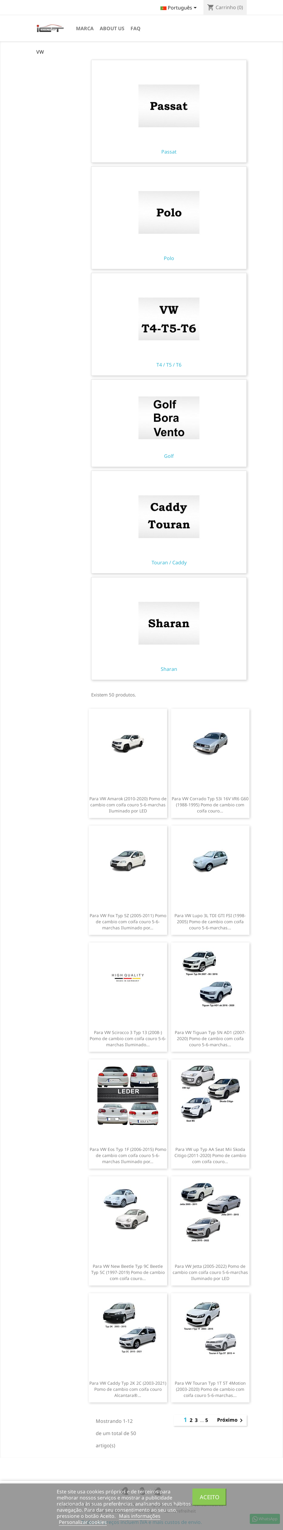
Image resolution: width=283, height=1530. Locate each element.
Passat (169, 111)
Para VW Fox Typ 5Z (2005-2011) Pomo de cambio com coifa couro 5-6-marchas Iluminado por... (128, 922)
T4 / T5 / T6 (169, 324)
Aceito (209, 1497)
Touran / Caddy (169, 522)
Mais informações (139, 1516)
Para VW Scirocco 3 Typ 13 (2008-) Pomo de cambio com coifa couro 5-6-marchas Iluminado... (128, 1038)
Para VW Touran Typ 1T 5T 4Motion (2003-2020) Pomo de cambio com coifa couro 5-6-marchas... (210, 1389)
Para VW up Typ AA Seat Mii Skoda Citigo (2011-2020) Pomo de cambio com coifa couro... (210, 1155)
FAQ (136, 28)
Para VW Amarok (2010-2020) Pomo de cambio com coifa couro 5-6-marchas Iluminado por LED (128, 805)
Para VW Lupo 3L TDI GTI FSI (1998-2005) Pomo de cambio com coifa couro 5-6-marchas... (210, 922)
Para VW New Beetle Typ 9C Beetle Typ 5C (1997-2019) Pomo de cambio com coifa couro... (128, 1272)
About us (112, 28)
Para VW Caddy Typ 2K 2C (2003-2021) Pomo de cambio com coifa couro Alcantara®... (127, 1389)
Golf (168, 423)
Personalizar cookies (83, 1522)
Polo (169, 218)
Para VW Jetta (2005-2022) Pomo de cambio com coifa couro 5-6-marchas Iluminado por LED (210, 1272)
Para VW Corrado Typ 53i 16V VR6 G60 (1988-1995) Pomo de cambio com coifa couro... (210, 805)
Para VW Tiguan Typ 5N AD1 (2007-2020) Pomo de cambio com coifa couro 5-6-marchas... (210, 1038)
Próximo (231, 1420)
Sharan (169, 628)
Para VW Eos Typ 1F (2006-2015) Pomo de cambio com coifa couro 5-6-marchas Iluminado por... (128, 1155)
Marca (85, 28)
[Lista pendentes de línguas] (179, 8)
